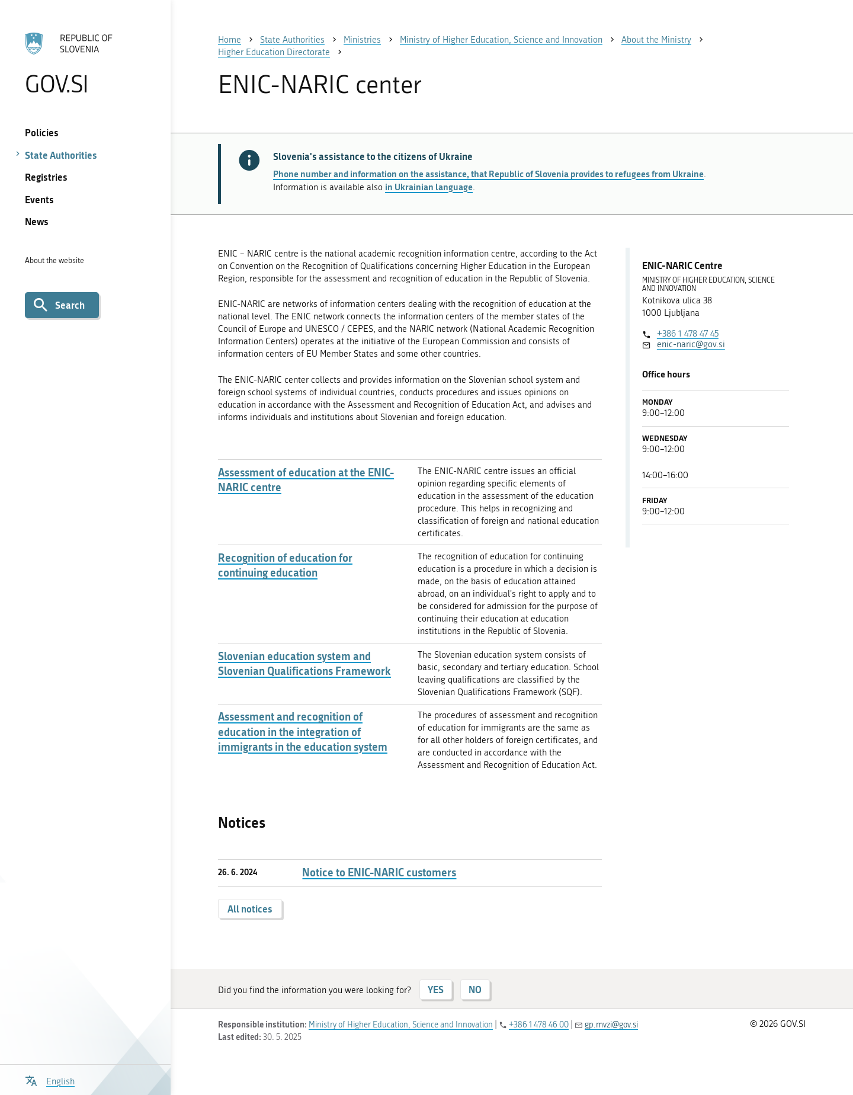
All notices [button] (249, 908)
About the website (54, 260)
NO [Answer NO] (475, 989)
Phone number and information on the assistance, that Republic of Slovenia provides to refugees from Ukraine (488, 173)
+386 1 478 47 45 (688, 333)
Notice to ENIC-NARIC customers (379, 872)
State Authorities (61, 155)
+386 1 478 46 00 (539, 1025)
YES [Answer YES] (436, 989)
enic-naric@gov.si (691, 344)
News (37, 221)
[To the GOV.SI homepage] (85, 63)
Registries (46, 177)
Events (39, 199)
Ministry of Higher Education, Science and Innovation (401, 1025)
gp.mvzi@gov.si (611, 1025)
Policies (42, 132)
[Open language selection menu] (50, 1080)
